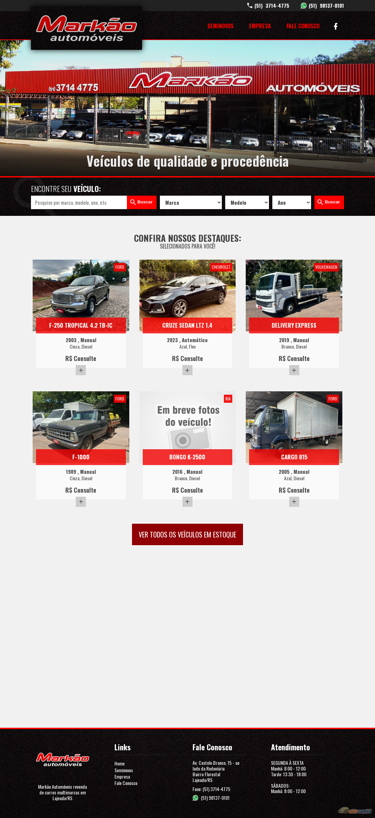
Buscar (144, 201)
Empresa (260, 26)
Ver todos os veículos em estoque (187, 534)
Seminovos (220, 26)
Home (119, 763)
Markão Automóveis (86, 28)
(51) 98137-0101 (215, 797)
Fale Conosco (302, 26)
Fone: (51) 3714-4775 (211, 788)
